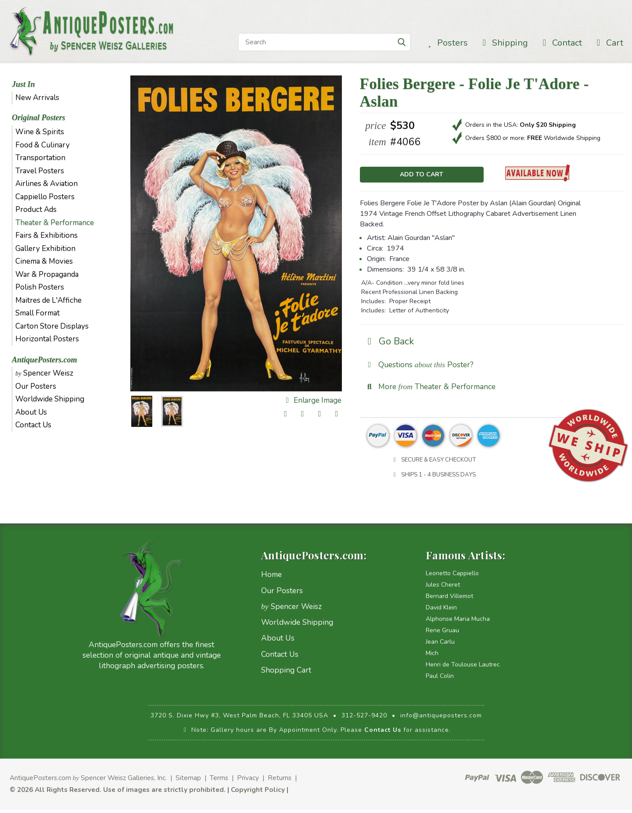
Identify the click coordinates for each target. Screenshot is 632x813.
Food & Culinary (42, 145)
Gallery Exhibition (45, 249)
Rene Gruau (442, 634)
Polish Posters (39, 287)
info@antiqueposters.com (441, 719)
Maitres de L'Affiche (48, 300)
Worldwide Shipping (49, 399)
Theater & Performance (54, 223)
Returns (279, 781)
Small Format (37, 313)
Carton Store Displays (52, 326)
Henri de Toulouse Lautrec (463, 668)
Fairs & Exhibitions (46, 235)
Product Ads (36, 209)
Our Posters (35, 386)
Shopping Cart (286, 673)
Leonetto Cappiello (452, 577)
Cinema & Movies (44, 261)
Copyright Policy (258, 792)
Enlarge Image (312, 400)
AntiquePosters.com (44, 359)
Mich (432, 656)
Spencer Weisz (44, 373)
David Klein (441, 611)
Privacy (248, 781)
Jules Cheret (443, 588)
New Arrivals (37, 98)
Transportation (40, 158)
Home (271, 578)
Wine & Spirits (39, 132)
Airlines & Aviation (46, 184)
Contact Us (33, 425)
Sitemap (188, 781)
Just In (23, 84)
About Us (31, 412)
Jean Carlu (440, 645)
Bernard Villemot (449, 599)
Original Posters (38, 117)
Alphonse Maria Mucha (458, 622)
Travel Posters (39, 171)
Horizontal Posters (47, 339)
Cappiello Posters (45, 197)
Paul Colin (440, 679)
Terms (219, 781)
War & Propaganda (47, 274)
